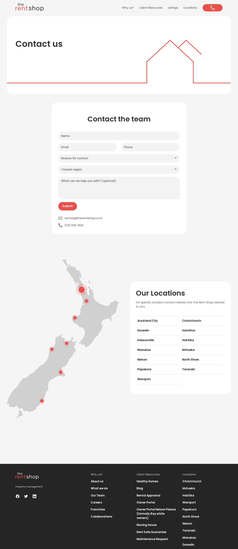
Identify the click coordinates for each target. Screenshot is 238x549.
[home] (29, 7)
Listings (173, 8)
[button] (128, 8)
